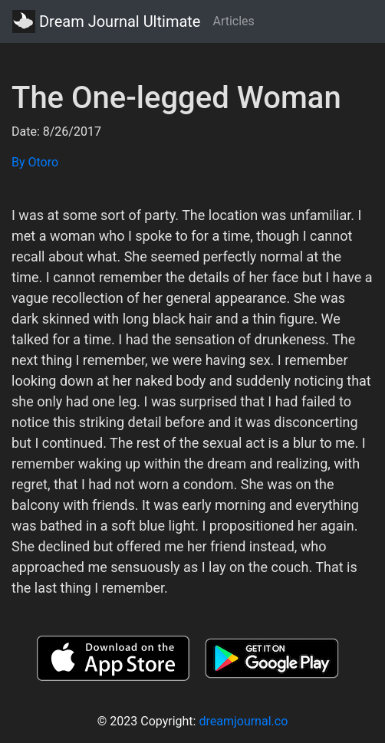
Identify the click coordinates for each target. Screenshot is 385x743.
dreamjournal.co (243, 721)
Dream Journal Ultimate (106, 21)
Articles (233, 21)
